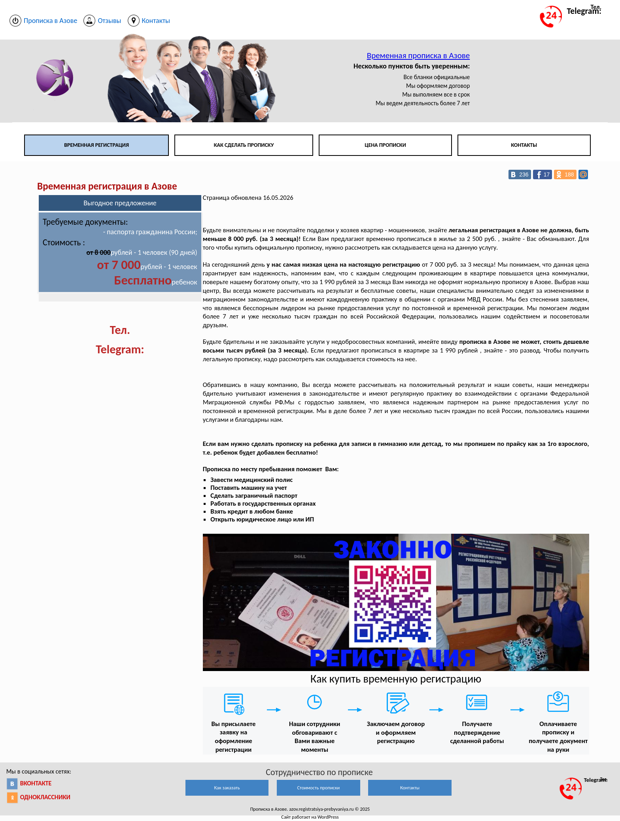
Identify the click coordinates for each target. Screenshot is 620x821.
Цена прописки (385, 145)
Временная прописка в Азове (418, 55)
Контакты (524, 145)
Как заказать (227, 788)
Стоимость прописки (318, 788)
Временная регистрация (96, 145)
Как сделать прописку (244, 145)
